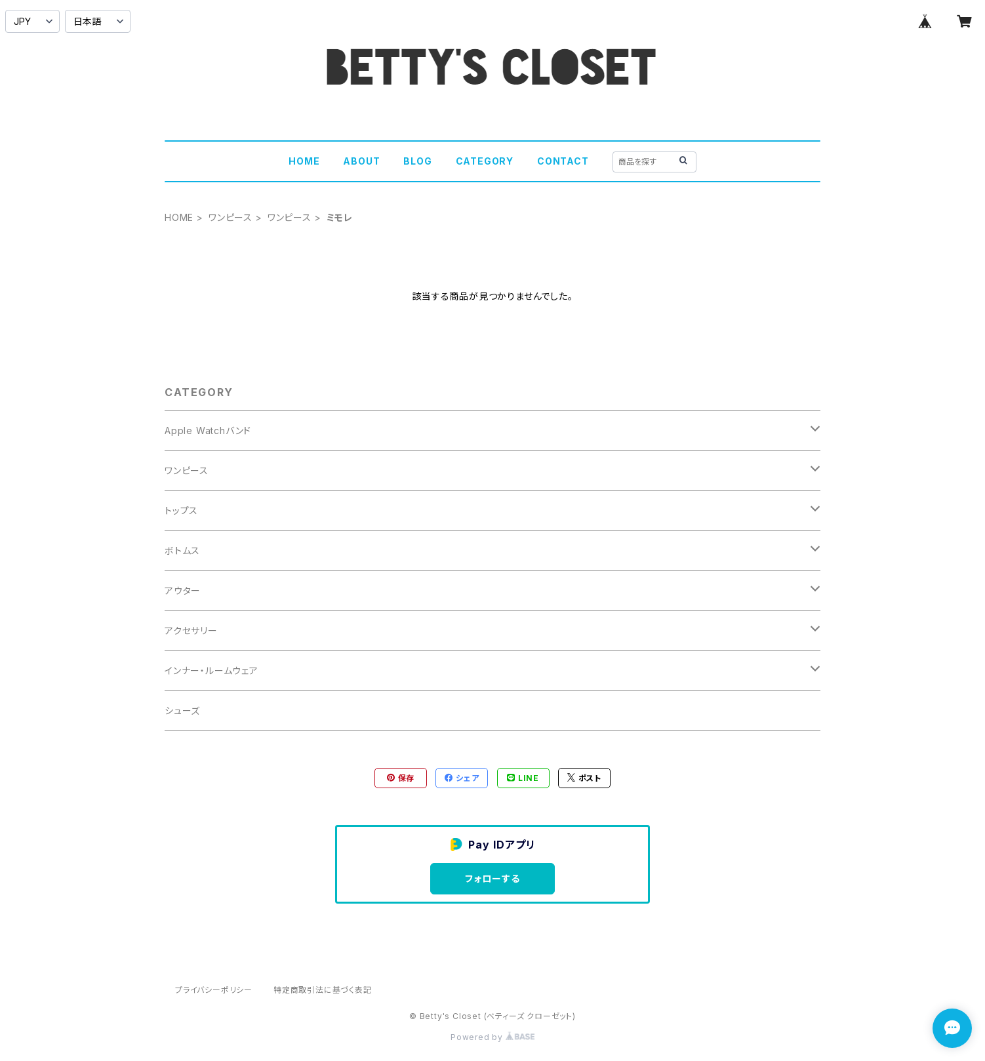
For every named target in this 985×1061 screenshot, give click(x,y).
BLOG (417, 161)
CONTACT (563, 161)
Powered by (492, 1037)
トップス (181, 510)
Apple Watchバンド (208, 430)
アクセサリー (191, 630)
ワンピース (230, 217)
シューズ (182, 710)
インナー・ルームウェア (211, 670)
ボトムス (182, 550)
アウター (183, 590)
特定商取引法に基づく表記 (322, 990)
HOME (304, 161)
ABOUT (361, 161)
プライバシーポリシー (213, 990)
